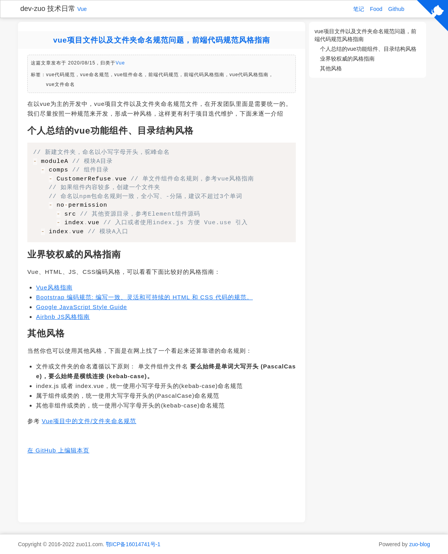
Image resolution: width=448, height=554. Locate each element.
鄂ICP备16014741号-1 (133, 544)
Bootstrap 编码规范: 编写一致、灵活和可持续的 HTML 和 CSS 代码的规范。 (144, 297)
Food (376, 9)
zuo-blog (419, 544)
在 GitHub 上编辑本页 (58, 450)
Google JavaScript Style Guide (81, 307)
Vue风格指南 (54, 287)
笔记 (358, 9)
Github (396, 9)
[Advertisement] (161, 488)
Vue (82, 9)
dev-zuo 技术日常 (47, 9)
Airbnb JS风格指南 (63, 316)
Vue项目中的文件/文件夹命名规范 (89, 421)
